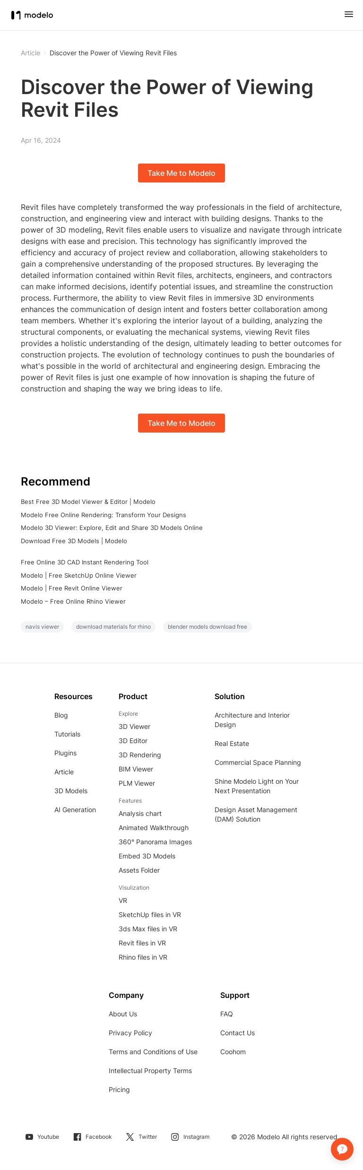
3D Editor (133, 741)
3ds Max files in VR (148, 929)
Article (64, 772)
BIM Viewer (136, 769)
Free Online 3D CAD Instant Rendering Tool (84, 562)
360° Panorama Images (155, 842)
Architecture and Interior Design (252, 719)
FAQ (226, 1014)
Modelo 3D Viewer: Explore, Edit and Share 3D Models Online (112, 527)
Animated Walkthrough (154, 827)
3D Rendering (140, 755)
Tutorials (67, 734)
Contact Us (237, 1033)
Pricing (119, 1089)
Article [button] (30, 53)
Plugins (65, 753)
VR (123, 900)
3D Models (70, 791)
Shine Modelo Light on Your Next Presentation (257, 786)
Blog (61, 715)
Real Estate (232, 743)
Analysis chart (140, 813)
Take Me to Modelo (181, 173)
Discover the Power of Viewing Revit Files (113, 53)
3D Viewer (134, 726)
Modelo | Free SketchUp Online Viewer (79, 575)
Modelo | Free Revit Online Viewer (71, 588)
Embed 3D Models (147, 856)
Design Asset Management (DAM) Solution (256, 814)
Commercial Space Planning (258, 762)
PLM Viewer (137, 783)
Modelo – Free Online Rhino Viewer (73, 601)
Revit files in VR (142, 943)
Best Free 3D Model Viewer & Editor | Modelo (88, 501)
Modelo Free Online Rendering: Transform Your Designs (103, 515)
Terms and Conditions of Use (153, 1052)
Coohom (233, 1052)
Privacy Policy (130, 1033)
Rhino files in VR (143, 957)
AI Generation (75, 810)
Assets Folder (139, 870)
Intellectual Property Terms (150, 1070)
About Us (123, 1014)
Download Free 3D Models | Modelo (74, 541)
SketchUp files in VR (150, 914)
